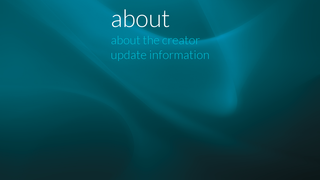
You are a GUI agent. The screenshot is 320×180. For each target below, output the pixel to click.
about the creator (155, 39)
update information (160, 54)
